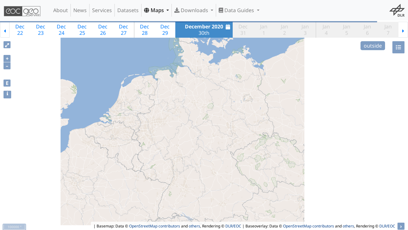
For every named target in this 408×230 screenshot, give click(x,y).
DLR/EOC (233, 226)
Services (102, 10)
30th (208, 29)
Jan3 (305, 29)
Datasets (128, 10)
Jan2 (284, 29)
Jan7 (388, 29)
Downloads (191, 10)
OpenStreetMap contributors (154, 226)
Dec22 (20, 29)
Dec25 (82, 29)
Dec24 (61, 29)
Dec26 (102, 29)
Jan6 (367, 29)
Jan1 (263, 29)
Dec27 (123, 29)
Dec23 (40, 29)
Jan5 (346, 29)
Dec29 (165, 29)
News (80, 10)
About (60, 10)
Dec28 (144, 29)
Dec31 (243, 29)
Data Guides (237, 10)
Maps (154, 10)
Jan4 (326, 29)
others (194, 226)
